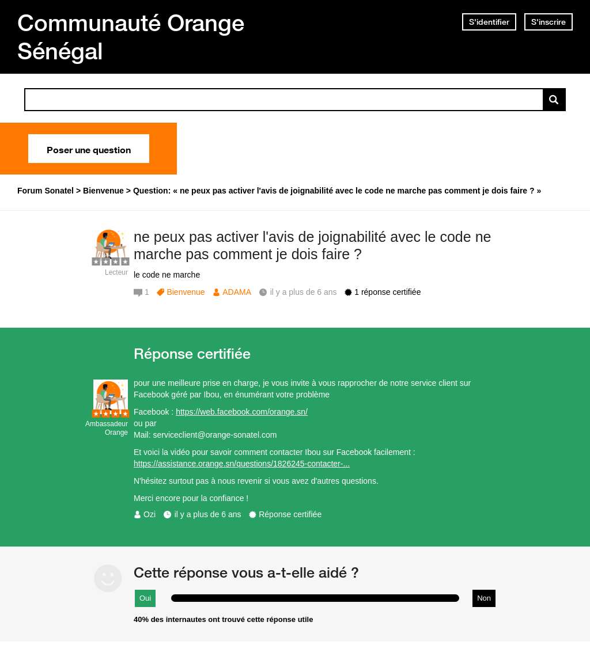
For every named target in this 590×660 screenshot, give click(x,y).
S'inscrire (548, 22)
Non (484, 598)
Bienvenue (186, 292)
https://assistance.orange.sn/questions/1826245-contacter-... (242, 463)
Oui (145, 598)
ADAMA (236, 292)
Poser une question (89, 148)
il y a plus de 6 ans (208, 514)
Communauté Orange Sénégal (130, 36)
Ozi (149, 514)
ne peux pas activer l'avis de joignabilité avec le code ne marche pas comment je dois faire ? (312, 246)
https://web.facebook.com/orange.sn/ (242, 411)
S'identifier (489, 22)
